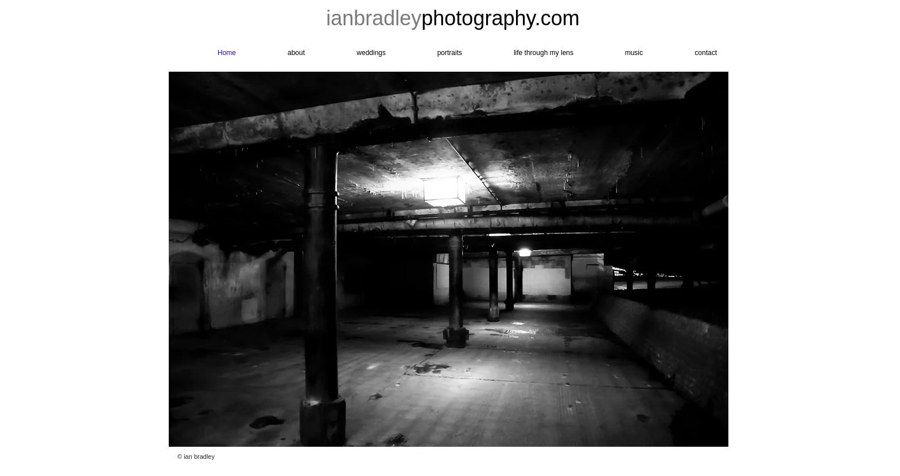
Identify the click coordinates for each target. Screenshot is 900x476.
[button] (448, 259)
